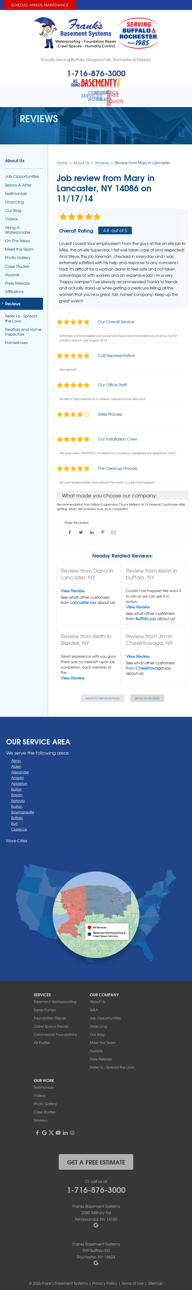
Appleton (19, 780)
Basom (16, 791)
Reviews (12, 300)
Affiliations (14, 288)
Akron (16, 757)
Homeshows (16, 339)
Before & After (18, 181)
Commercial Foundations (55, 1031)
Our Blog (13, 207)
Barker (16, 785)
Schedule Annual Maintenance (40, 4)
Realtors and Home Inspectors (23, 328)
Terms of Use (133, 1280)
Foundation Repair (50, 1014)
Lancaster (79, 599)
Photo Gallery (18, 254)
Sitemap (155, 1280)
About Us (14, 157)
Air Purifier (42, 1039)
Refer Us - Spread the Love (21, 315)
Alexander (20, 768)
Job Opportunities (22, 173)
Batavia (18, 797)
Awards (12, 271)
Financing (14, 198)
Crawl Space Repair (51, 1022)
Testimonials (16, 190)
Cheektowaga (149, 665)
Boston (16, 803)
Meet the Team (19, 245)
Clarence (19, 825)
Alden (16, 763)
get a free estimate (96, 1158)
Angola (17, 774)
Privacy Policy (104, 1280)
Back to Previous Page (103, 695)
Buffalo (142, 615)
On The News (17, 237)
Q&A (94, 1006)
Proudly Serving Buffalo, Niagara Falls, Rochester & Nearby (96, 59)
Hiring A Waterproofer (17, 226)
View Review (73, 587)
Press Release (17, 280)
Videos (11, 215)
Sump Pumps (45, 1006)
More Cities (16, 837)
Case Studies (17, 262)
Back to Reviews (147, 695)
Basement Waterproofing (55, 998)
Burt (14, 820)
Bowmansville (22, 808)
